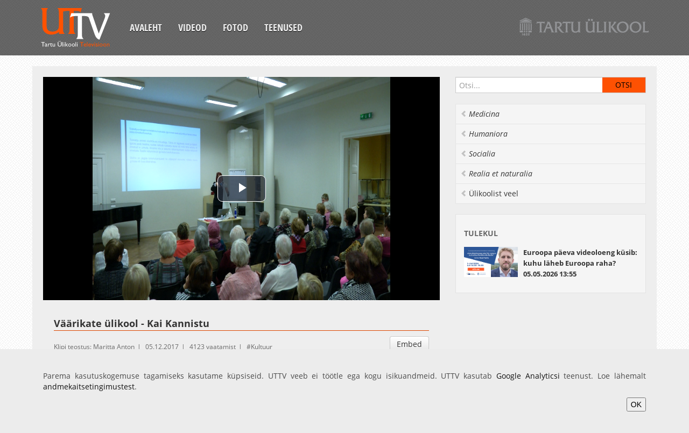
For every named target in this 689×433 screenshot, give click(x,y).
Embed (409, 344)
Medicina (480, 114)
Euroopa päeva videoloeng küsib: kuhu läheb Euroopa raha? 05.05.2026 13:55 (580, 263)
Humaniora (484, 134)
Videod (192, 27)
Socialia (477, 153)
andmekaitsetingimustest (89, 386)
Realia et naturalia (496, 173)
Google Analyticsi (528, 376)
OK (636, 404)
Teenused (283, 27)
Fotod (235, 27)
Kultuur (261, 346)
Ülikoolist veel (489, 193)
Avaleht (146, 27)
